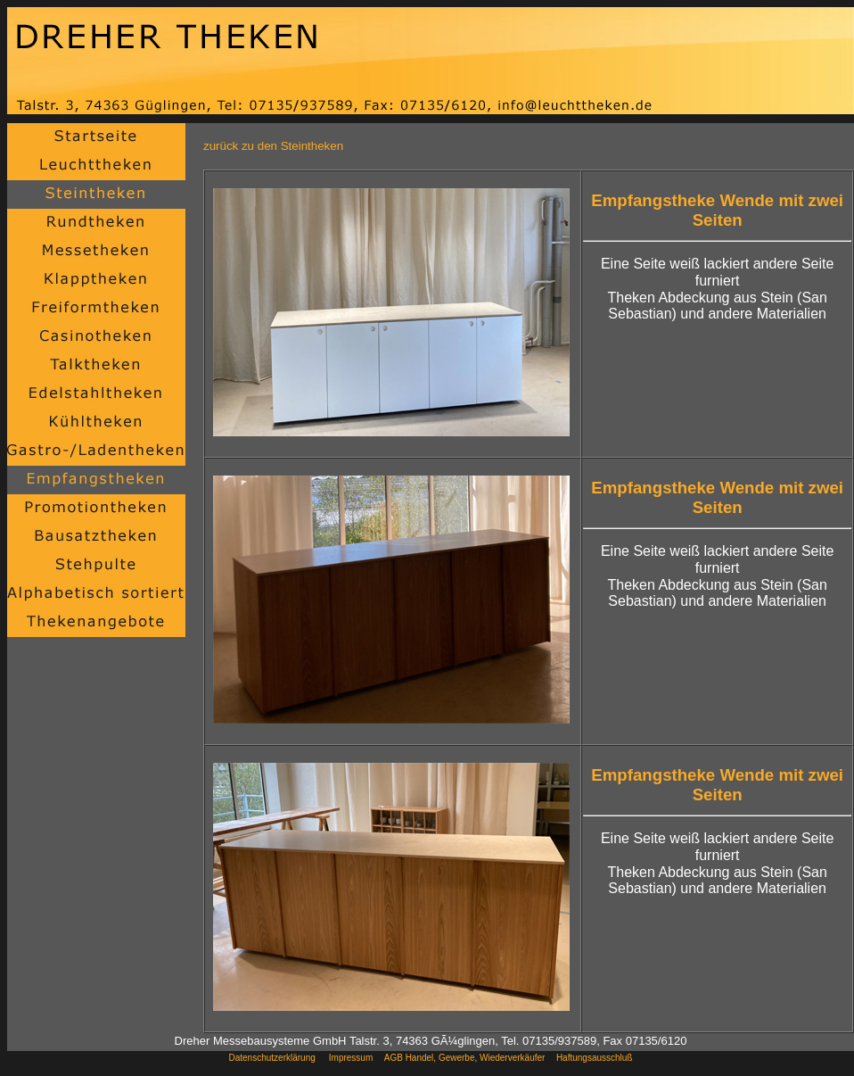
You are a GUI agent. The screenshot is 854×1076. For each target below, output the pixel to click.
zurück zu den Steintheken (273, 146)
